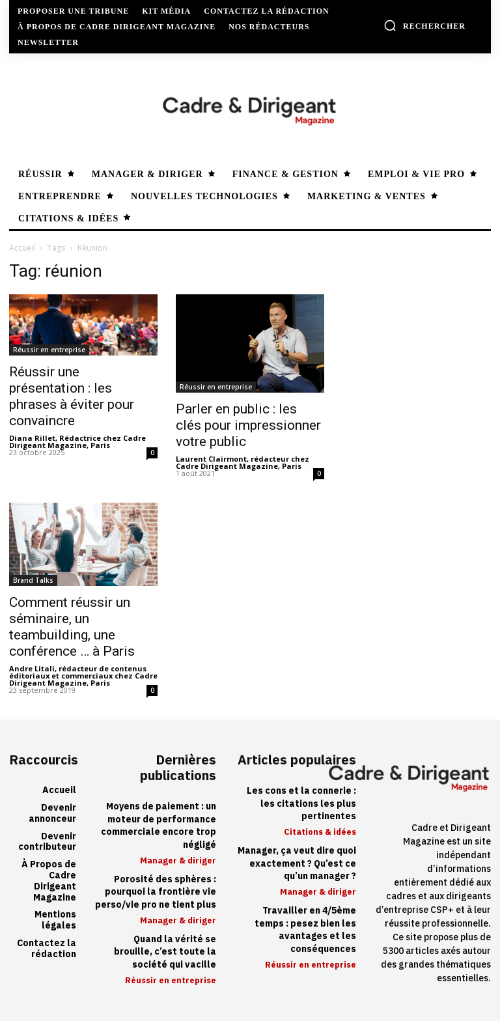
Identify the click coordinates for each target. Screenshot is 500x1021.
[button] (424, 25)
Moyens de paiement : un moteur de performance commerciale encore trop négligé (158, 826)
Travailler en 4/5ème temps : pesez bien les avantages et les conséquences (305, 930)
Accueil (22, 247)
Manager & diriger (178, 860)
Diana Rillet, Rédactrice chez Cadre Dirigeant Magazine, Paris (77, 441)
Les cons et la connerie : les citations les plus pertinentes (301, 803)
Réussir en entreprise (49, 349)
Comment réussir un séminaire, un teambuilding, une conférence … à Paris (72, 626)
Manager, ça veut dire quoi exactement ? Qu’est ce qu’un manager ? (297, 863)
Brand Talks (33, 580)
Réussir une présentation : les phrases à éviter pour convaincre (71, 396)
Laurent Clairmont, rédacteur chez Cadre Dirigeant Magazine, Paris (242, 462)
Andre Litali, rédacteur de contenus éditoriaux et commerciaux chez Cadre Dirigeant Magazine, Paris (83, 676)
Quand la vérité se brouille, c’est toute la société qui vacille (165, 951)
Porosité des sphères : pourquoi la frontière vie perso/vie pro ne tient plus (155, 892)
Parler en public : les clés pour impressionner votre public (248, 425)
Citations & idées (320, 831)
